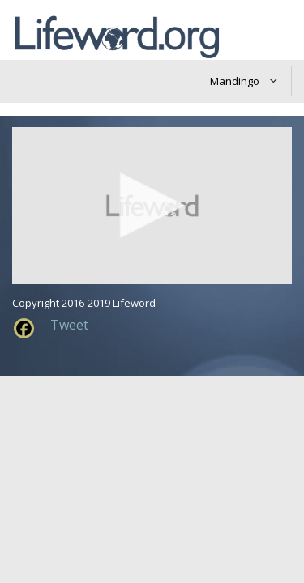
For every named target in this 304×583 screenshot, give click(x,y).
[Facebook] (24, 328)
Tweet (69, 324)
